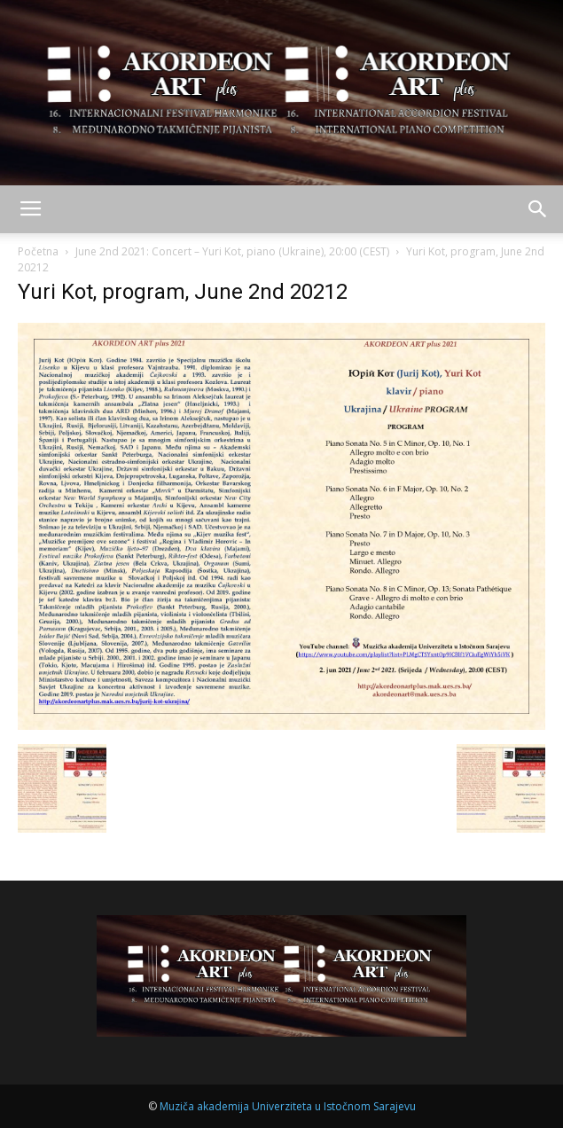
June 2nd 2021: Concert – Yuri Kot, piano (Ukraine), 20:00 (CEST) (232, 251)
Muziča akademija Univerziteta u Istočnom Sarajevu (288, 1106)
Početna (38, 251)
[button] (538, 209)
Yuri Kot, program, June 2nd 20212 (183, 291)
